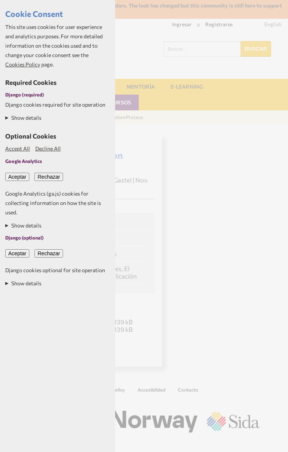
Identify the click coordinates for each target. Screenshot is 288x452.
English (273, 24)
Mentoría (140, 86)
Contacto (188, 390)
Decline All (48, 148)
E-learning (187, 86)
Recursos (117, 102)
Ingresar (182, 24)
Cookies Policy (22, 64)
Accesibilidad (151, 390)
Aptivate (252, 443)
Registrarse (218, 24)
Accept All (17, 148)
